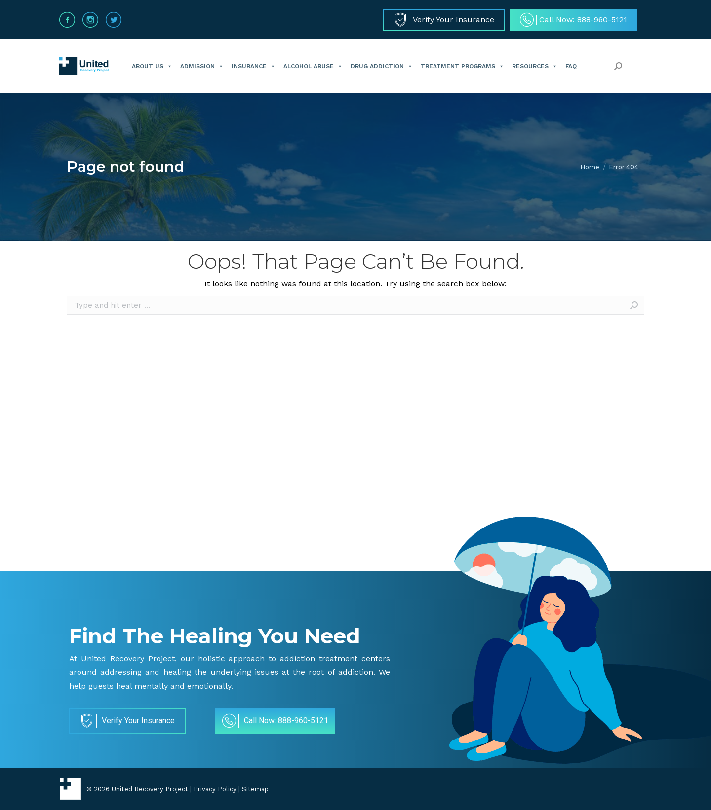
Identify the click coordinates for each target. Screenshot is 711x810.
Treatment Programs (462, 66)
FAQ (571, 66)
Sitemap (255, 789)
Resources (534, 66)
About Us (152, 66)
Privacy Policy (215, 789)
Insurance (254, 66)
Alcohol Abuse (313, 66)
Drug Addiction (382, 66)
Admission (202, 66)
